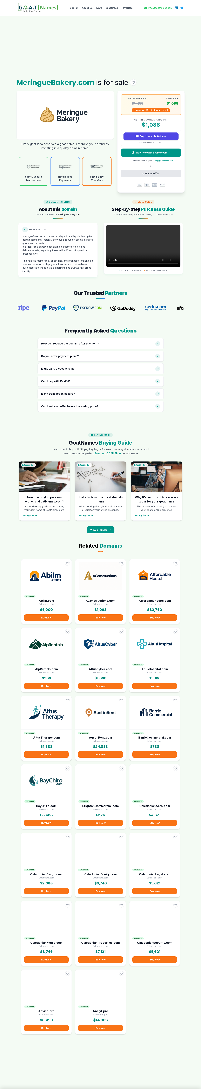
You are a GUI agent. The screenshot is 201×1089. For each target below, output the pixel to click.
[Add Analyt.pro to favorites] (121, 973)
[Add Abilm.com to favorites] (67, 563)
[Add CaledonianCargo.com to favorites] (67, 837)
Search (74, 7)
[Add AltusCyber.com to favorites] (121, 631)
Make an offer (150, 173)
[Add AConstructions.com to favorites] (121, 563)
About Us (87, 7)
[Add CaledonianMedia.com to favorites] (67, 905)
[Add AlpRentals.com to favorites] (67, 631)
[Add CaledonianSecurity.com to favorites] (175, 905)
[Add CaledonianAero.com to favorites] (175, 768)
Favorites (127, 7)
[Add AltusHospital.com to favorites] (175, 631)
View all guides (100, 529)
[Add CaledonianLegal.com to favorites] (175, 837)
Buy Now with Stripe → (151, 136)
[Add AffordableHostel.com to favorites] (175, 563)
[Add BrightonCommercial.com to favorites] (121, 768)
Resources (112, 7)
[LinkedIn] (176, 7)
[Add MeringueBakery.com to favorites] (133, 82)
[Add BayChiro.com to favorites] (67, 768)
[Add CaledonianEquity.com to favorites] (121, 837)
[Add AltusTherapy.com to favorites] (67, 700)
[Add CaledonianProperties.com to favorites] (121, 905)
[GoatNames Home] (38, 7)
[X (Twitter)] (181, 7)
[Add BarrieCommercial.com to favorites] (175, 700)
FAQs (99, 7)
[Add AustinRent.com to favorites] (121, 700)
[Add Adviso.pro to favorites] (67, 973)
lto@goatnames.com (164, 161)
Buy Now (46, 617)
